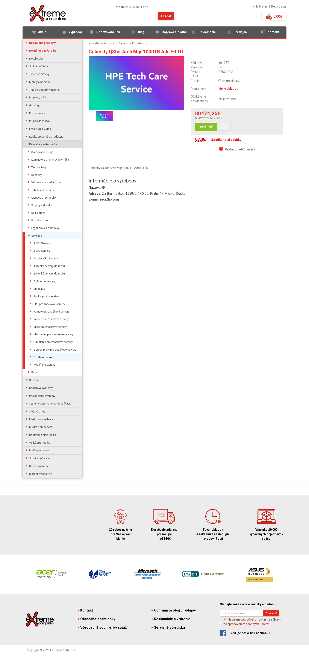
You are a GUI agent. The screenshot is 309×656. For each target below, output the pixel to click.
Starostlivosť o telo (40, 473)
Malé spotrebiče (39, 450)
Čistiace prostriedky (43, 197)
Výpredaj (75, 32)
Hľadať (166, 16)
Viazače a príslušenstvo (46, 182)
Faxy (34, 372)
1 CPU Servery (41, 243)
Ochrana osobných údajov (173, 610)
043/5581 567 (138, 7)
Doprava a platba (174, 32)
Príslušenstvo (39, 220)
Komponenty (37, 113)
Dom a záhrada (38, 466)
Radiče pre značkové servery (51, 319)
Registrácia (278, 6)
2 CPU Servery (41, 250)
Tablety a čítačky (39, 74)
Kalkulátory (38, 213)
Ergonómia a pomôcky (45, 228)
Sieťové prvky (37, 411)
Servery (36, 235)
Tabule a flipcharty (42, 190)
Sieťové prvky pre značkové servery (54, 349)
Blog (141, 32)
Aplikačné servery (44, 281)
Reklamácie (207, 32)
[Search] (241, 613)
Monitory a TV (37, 97)
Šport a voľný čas (40, 458)
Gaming (34, 105)
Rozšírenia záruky (44, 364)
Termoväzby (38, 167)
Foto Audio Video (40, 128)
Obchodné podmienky (96, 619)
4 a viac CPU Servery (45, 258)
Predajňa (240, 32)
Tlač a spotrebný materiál (44, 89)
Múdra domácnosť (40, 427)
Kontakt (273, 32)
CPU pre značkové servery (49, 304)
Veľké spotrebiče (39, 442)
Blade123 (39, 288)
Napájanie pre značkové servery (53, 341)
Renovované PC (108, 32)
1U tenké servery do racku (49, 266)
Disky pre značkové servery (50, 326)
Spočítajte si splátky (218, 140)
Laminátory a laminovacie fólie (50, 159)
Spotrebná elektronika (42, 435)
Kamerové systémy (41, 387)
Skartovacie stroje (42, 152)
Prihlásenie (260, 6)
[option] (104, 116)
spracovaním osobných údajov (248, 624)
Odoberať (271, 613)
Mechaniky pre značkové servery (53, 334)
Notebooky (36, 58)
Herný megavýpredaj (42, 50)
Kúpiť (206, 127)
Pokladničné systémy (42, 395)
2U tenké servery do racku (49, 273)
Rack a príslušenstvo (46, 296)
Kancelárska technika (43, 144)
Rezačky (36, 174)
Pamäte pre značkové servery (51, 311)
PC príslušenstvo (39, 121)
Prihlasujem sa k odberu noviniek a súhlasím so (253, 622)
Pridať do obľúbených (240, 149)
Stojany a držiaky (41, 205)
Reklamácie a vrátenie (170, 619)
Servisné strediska (168, 627)
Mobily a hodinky (39, 82)
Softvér (33, 380)
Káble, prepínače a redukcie (46, 136)
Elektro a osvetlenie (41, 419)
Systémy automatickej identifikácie (50, 403)
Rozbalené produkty (42, 42)
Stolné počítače (38, 66)
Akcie (42, 32)
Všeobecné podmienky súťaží (102, 627)
